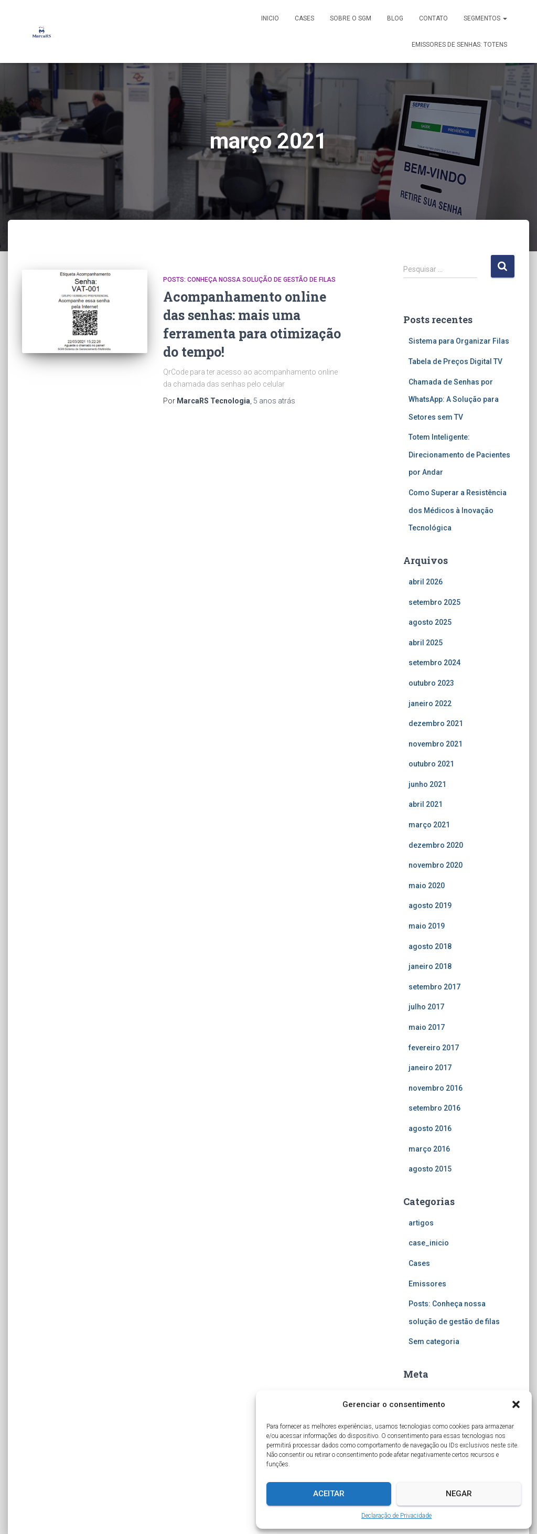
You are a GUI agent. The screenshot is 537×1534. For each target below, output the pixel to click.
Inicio (270, 18)
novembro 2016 (436, 1088)
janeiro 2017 (430, 1067)
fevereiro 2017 (434, 1047)
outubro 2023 (431, 683)
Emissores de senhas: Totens (459, 44)
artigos (421, 1223)
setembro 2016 (434, 1108)
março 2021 (429, 825)
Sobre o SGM (350, 18)
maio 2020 (427, 885)
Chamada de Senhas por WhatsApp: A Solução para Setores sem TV (454, 399)
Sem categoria (434, 1341)
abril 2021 (426, 804)
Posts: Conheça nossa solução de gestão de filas (249, 279)
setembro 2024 (434, 662)
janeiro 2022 (430, 703)
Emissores (427, 1284)
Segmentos (485, 18)
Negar (459, 1493)
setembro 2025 (434, 602)
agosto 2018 (430, 946)
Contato (433, 18)
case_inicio (429, 1243)
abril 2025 (426, 642)
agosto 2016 (430, 1128)
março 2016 (429, 1149)
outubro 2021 (431, 764)
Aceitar (329, 1493)
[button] (516, 1404)
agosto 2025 (430, 622)
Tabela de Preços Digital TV (455, 361)
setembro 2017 (434, 987)
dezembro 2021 (436, 723)
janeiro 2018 (430, 966)
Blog (395, 18)
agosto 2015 (430, 1169)
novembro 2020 (436, 865)
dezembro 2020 (436, 845)
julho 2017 (426, 1007)
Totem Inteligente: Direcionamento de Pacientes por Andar (459, 454)
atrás (274, 401)
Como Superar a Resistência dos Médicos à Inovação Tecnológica (458, 510)
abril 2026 (426, 582)
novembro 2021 (436, 744)
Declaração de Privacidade (396, 1515)
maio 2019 (427, 926)
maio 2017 (427, 1027)
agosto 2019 (430, 905)
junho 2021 (427, 784)
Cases (304, 18)
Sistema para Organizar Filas (459, 341)
